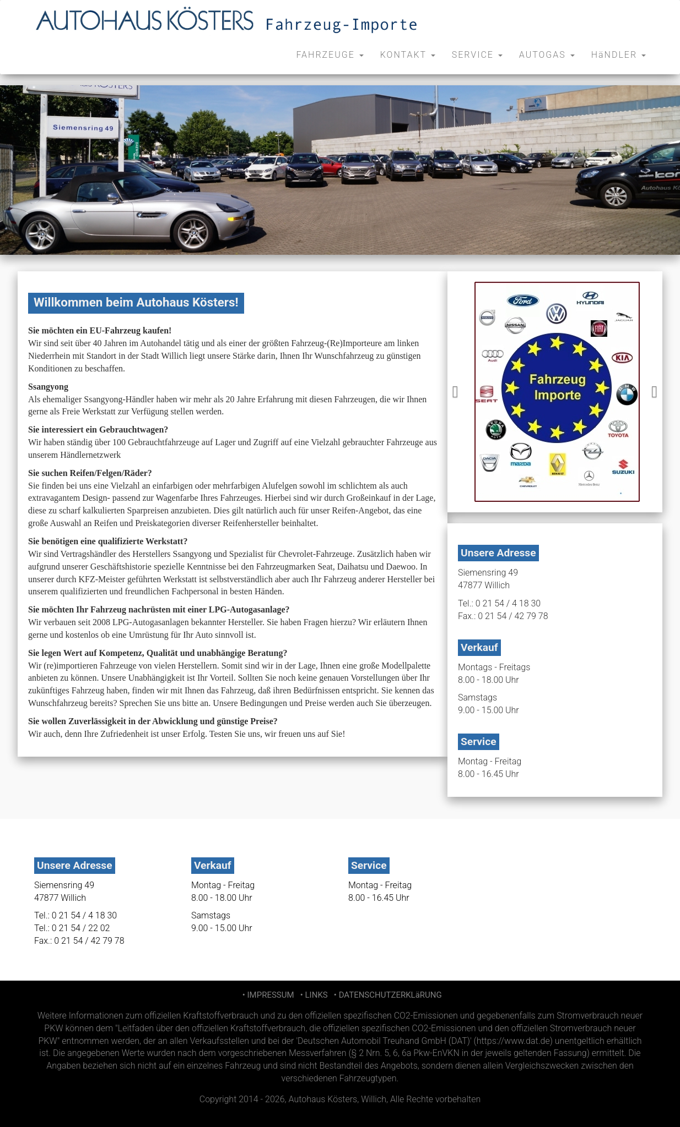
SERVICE (477, 55)
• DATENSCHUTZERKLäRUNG (385, 995)
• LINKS (313, 995)
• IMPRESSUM (267, 995)
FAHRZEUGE (329, 55)
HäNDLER (618, 55)
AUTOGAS (547, 55)
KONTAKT (407, 55)
